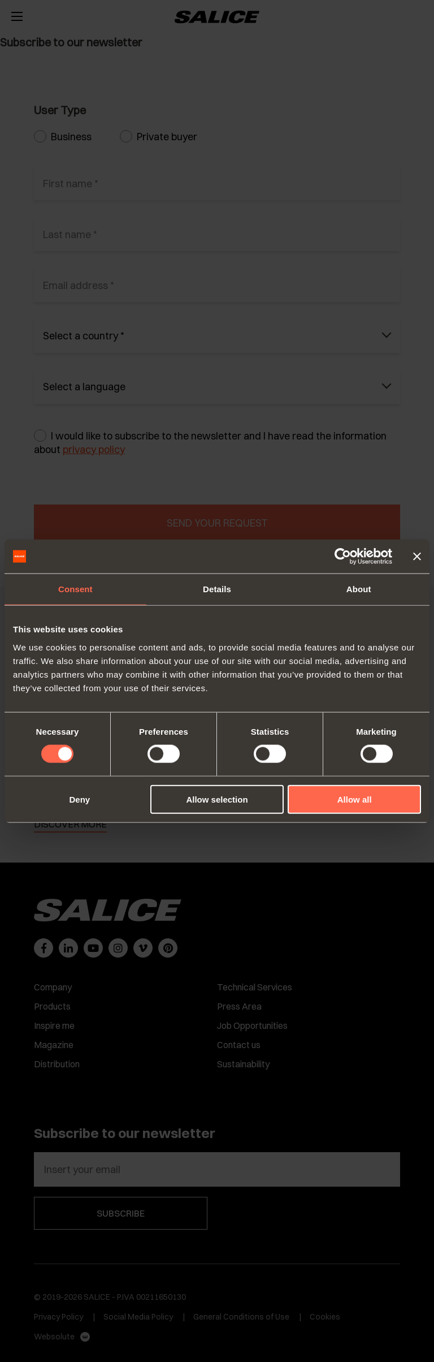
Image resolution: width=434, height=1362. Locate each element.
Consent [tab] (75, 589)
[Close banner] (417, 557)
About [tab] (358, 589)
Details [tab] (217, 589)
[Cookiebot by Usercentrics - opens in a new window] (342, 556)
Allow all (354, 799)
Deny (79, 799)
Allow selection (217, 799)
